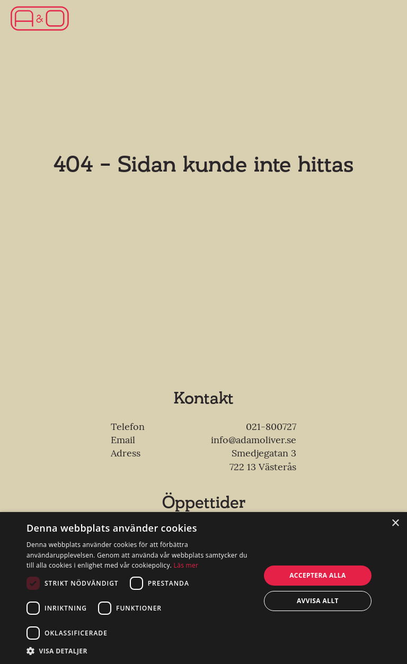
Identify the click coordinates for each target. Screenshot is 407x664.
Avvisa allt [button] (318, 600)
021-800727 (271, 426)
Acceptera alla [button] (317, 575)
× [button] (395, 523)
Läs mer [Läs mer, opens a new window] (186, 565)
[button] (139, 650)
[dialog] (203, 588)
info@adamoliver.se (253, 440)
